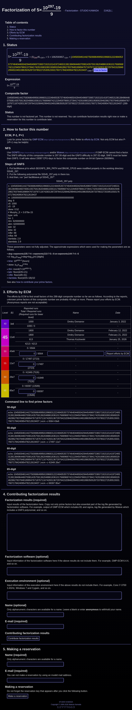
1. (10, 45)
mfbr (10, 275)
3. (17, 292)
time (10, 261)
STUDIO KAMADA (89, 10)
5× (18, 56)
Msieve (60, 152)
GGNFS (16, 152)
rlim (10, 269)
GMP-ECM (37, 139)
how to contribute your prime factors (34, 282)
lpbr (10, 272)
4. (31, 494)
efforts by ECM (91, 139)
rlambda (12, 278)
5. (21, 649)
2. (26, 129)
